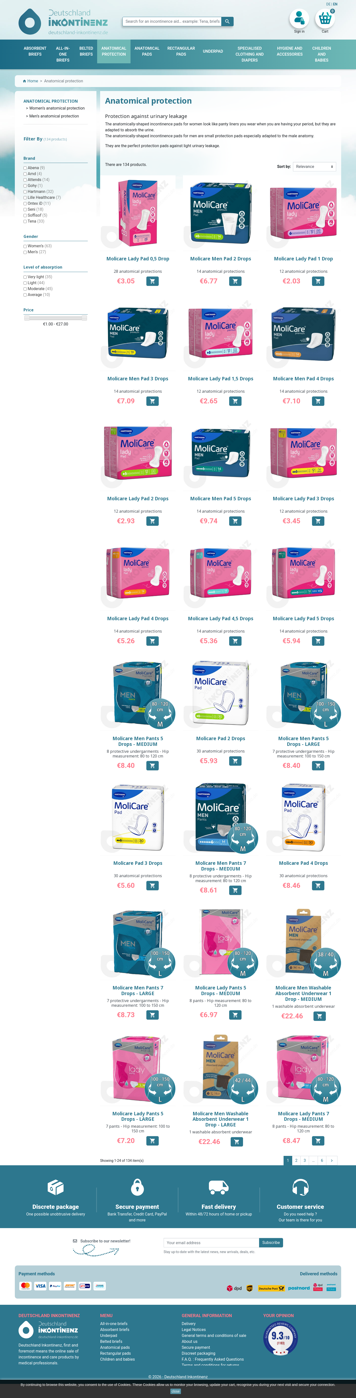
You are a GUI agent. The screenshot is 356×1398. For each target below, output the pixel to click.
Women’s (40, 246)
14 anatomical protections (221, 271)
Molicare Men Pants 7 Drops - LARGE (137, 991)
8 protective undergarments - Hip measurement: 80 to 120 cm (138, 754)
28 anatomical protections (138, 271)
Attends (38, 179)
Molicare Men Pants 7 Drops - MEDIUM (220, 866)
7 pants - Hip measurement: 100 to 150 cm (138, 1128)
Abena (36, 167)
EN (335, 4)
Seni (36, 209)
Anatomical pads (115, 1347)
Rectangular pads (115, 1353)
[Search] (178, 21)
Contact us (191, 1371)
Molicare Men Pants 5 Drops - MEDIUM (137, 741)
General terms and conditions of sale (214, 1335)
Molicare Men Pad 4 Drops (303, 378)
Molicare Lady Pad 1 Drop (303, 258)
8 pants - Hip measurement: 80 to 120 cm (220, 1003)
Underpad (108, 1335)
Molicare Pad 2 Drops (220, 738)
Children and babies (117, 1359)
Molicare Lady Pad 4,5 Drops (220, 618)
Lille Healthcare (44, 197)
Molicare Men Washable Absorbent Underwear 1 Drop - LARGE (221, 1119)
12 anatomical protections (303, 271)
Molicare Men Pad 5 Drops (220, 498)
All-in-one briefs (114, 1323)
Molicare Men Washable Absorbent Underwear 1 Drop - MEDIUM (303, 993)
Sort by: (284, 166)
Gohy (35, 185)
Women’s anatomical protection (57, 108)
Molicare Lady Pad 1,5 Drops (220, 378)
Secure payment (196, 1347)
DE (329, 4)
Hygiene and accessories (122, 1365)
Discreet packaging (198, 1353)
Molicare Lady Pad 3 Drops (303, 498)
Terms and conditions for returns (210, 1365)
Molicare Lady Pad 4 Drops (138, 618)
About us (190, 1341)
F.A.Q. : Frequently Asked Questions (213, 1359)
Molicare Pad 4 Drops (303, 863)
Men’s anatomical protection (54, 116)
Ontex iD (39, 203)
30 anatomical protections (221, 751)
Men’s (37, 252)
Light (36, 282)
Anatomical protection (50, 101)
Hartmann (41, 191)
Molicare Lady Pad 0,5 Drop (137, 258)
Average (39, 294)
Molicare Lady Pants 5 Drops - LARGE (137, 1116)
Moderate (40, 288)
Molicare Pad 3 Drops (137, 863)
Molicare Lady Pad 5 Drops (303, 618)
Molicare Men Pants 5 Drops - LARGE (303, 741)
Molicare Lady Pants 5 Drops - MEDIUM (220, 991)
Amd (35, 173)
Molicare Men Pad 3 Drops (137, 378)
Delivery (189, 1323)
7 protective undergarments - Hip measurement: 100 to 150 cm (303, 754)
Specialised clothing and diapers (128, 1377)
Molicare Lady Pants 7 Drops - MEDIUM (303, 1116)
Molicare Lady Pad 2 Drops (138, 498)
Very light (40, 277)
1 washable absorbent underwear (303, 1006)
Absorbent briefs (114, 1329)
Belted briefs (111, 1341)
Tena (36, 221)
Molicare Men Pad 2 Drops (220, 258)
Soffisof (37, 215)
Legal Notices (194, 1329)
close (176, 1391)
